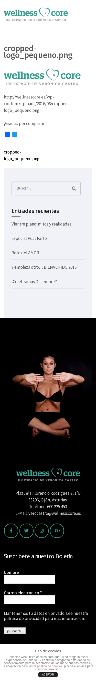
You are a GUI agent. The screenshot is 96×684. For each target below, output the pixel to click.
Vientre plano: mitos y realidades (41, 224)
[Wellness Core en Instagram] (42, 531)
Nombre (11, 572)
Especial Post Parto (29, 238)
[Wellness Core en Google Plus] (57, 531)
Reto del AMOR (25, 253)
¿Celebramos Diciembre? (34, 281)
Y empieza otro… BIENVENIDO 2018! (45, 267)
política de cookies (49, 666)
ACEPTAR (48, 674)
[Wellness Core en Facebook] (11, 531)
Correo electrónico (23, 592)
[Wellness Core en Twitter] (26, 531)
